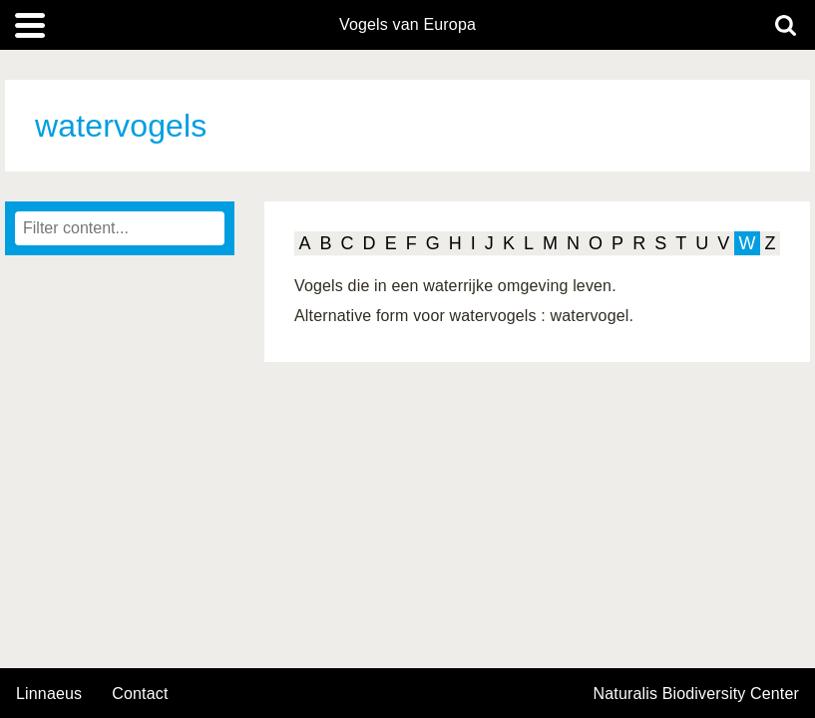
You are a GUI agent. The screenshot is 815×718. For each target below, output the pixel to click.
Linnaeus (49, 694)
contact (140, 693)
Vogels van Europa (407, 25)
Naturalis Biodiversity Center (697, 694)
